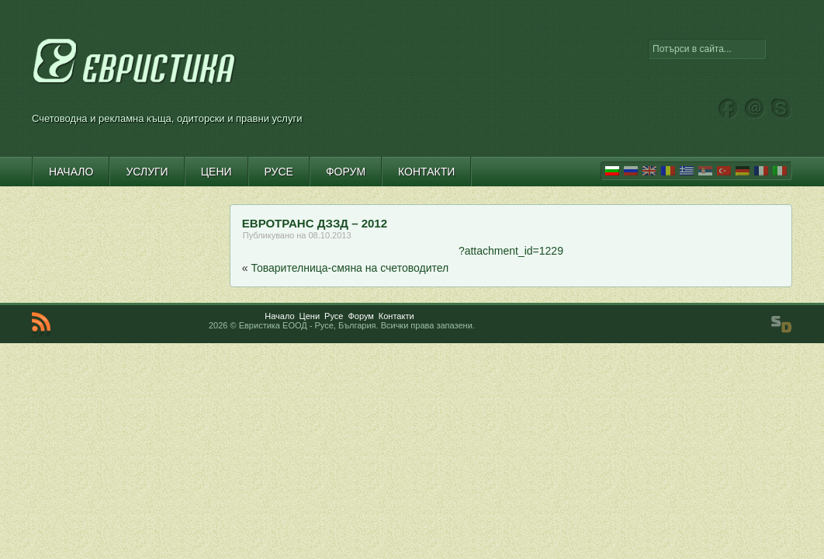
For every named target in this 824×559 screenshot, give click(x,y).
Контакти (396, 316)
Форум (360, 316)
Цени (309, 316)
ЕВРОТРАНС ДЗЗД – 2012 (314, 223)
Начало (279, 316)
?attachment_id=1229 (511, 251)
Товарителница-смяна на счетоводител (350, 268)
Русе (333, 316)
